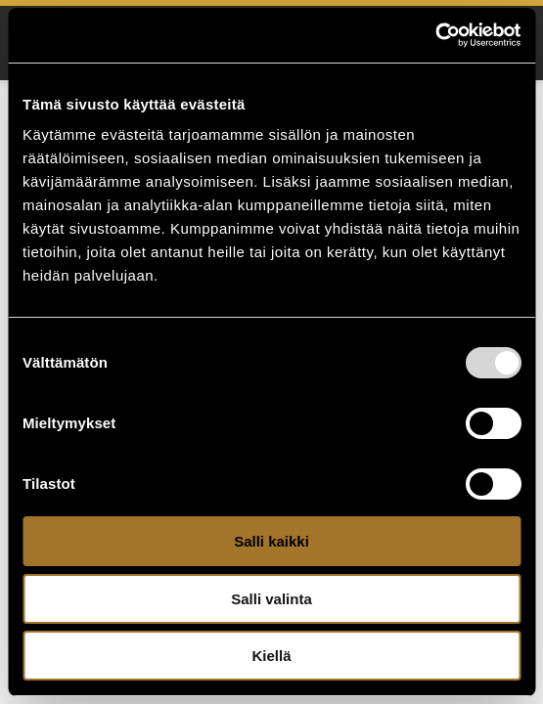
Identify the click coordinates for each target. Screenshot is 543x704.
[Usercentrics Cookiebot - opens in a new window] (434, 35)
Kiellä (271, 655)
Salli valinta (271, 599)
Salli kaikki (271, 541)
